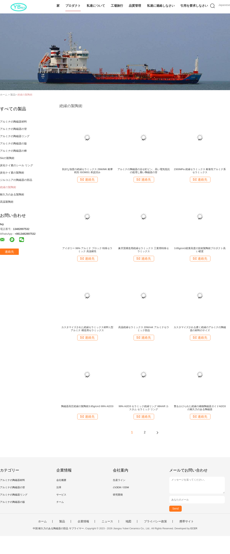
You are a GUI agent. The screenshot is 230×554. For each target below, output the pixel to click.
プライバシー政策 (155, 521)
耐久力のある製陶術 (12, 194)
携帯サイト (186, 521)
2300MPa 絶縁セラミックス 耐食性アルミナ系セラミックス (200, 171)
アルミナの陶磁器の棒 (13, 150)
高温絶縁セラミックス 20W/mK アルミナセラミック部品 (143, 329)
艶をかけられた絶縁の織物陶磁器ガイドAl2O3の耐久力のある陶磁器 (200, 408)
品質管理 (135, 5)
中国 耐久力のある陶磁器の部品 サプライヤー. (59, 528)
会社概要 (61, 480)
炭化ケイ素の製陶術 (12, 172)
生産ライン (119, 480)
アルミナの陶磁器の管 (13, 128)
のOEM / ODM (121, 487)
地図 (128, 521)
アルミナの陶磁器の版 (13, 143)
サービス (61, 494)
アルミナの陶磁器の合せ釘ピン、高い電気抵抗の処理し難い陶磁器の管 (143, 171)
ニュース (107, 521)
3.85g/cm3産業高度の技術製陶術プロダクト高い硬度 (200, 250)
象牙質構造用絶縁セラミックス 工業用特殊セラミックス (143, 250)
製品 (62, 521)
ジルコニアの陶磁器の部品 (16, 179)
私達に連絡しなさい (161, 5)
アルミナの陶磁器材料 (13, 121)
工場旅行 (117, 5)
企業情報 (83, 521)
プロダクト (73, 5)
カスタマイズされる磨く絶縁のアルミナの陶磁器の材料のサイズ (200, 329)
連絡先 (9, 251)
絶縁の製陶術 (24, 94)
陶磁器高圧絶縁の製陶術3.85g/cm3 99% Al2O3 (87, 406)
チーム (60, 501)
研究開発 (118, 494)
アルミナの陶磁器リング (15, 136)
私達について (96, 5)
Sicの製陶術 (7, 158)
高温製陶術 (6, 201)
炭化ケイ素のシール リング (16, 165)
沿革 (58, 487)
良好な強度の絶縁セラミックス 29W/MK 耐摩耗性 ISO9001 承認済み (87, 171)
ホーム (42, 521)
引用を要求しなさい (194, 5)
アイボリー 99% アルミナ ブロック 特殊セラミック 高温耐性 (87, 250)
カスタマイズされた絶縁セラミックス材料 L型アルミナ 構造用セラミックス (87, 329)
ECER (193, 528)
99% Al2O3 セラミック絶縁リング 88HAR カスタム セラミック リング (144, 408)
